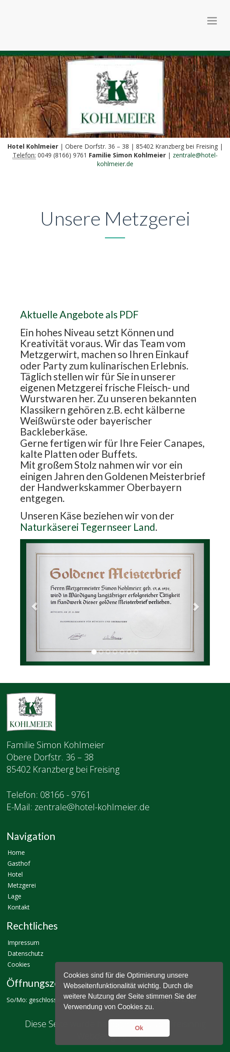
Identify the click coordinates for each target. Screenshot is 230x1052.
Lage (14, 896)
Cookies (18, 964)
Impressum (23, 942)
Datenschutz (25, 953)
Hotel (15, 874)
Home (16, 852)
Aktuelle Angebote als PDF (79, 314)
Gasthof (18, 863)
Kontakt (18, 907)
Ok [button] (139, 1027)
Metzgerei (21, 885)
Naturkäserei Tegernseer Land (87, 527)
